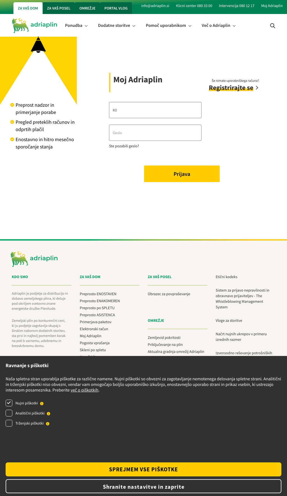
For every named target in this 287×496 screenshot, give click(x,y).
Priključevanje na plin (165, 344)
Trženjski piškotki (29, 423)
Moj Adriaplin (272, 5)
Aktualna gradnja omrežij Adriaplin (176, 351)
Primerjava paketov (96, 321)
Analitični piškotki (30, 413)
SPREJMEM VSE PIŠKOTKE (143, 469)
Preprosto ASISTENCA (97, 314)
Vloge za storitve (229, 320)
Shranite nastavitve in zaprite (143, 486)
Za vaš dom (28, 8)
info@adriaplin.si (155, 5)
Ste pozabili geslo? (124, 145)
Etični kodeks (226, 276)
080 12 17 (246, 5)
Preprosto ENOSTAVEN (98, 293)
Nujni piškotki (26, 403)
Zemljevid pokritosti (164, 337)
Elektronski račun (94, 328)
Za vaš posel (58, 8)
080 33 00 (204, 5)
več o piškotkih (84, 390)
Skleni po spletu (93, 349)
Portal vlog (116, 8)
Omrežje (87, 8)
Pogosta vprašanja (95, 342)
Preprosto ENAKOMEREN (100, 300)
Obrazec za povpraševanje (169, 293)
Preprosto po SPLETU (97, 307)
